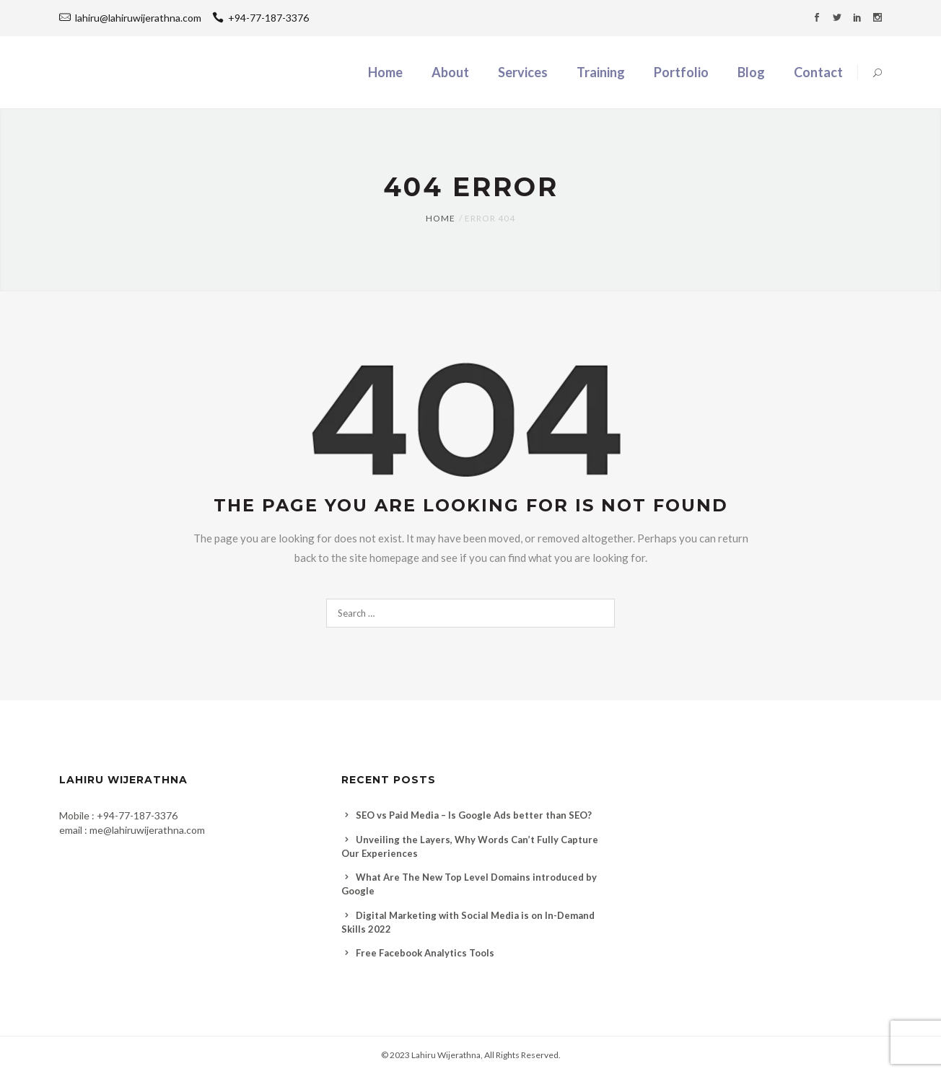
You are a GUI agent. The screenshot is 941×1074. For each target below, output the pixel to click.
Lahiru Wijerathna (446, 1054)
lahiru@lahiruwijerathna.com (138, 18)
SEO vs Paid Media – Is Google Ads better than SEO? (474, 815)
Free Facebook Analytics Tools (425, 953)
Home (440, 218)
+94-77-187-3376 (260, 17)
